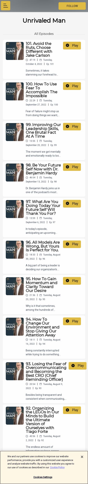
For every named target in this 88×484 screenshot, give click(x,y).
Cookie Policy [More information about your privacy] (57, 467)
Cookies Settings (42, 477)
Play (72, 45)
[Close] (82, 457)
